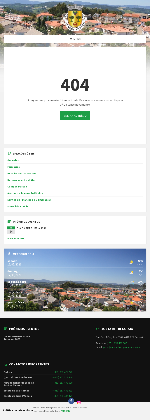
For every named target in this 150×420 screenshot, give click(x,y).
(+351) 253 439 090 (62, 382)
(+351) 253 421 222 (62, 372)
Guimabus (13, 160)
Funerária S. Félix (17, 206)
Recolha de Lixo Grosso (21, 173)
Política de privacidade (18, 410)
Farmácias (13, 167)
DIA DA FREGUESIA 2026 (31, 228)
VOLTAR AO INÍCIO (75, 115)
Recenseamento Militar (21, 180)
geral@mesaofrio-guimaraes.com (121, 347)
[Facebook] (71, 401)
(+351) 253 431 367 (117, 343)
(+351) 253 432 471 (62, 396)
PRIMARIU (65, 411)
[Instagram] (79, 403)
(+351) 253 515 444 (62, 377)
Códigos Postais (17, 186)
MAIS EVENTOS (15, 238)
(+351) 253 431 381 (62, 390)
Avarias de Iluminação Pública (25, 193)
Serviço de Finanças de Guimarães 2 (28, 199)
